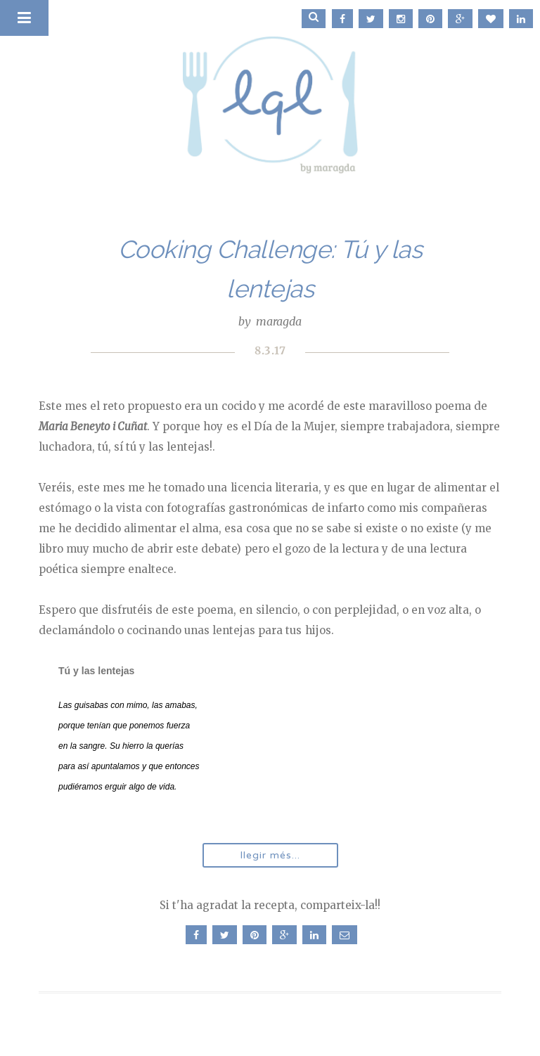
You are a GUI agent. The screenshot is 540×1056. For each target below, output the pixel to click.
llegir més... (270, 855)
